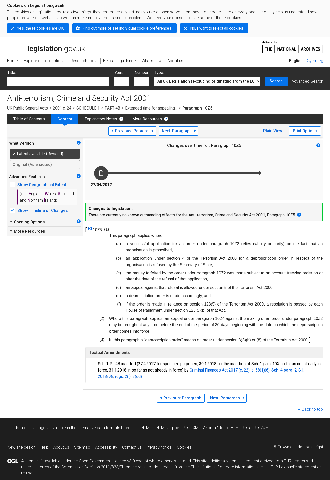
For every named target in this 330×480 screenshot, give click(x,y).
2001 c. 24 (62, 108)
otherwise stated (176, 461)
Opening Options (27, 221)
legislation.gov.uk (46, 47)
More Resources (147, 119)
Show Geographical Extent (41, 184)
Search (276, 81)
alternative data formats (98, 427)
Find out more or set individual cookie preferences (126, 28)
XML (197, 427)
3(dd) (137, 376)
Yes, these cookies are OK (40, 28)
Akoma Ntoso (215, 427)
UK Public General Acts (27, 108)
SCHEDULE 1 (88, 108)
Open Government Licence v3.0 (107, 461)
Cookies (184, 447)
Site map (82, 447)
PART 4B (112, 108)
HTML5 (147, 427)
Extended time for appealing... (151, 108)
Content (64, 119)
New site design (21, 447)
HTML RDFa (241, 427)
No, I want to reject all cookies (216, 28)
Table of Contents (29, 119)
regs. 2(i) (123, 376)
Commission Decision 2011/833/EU (93, 467)
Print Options (305, 130)
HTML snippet (168, 427)
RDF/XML (262, 427)
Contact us (131, 447)
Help (44, 447)
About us (61, 447)
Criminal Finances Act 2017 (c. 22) (220, 370)
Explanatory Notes (101, 119)
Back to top (312, 409)
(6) (267, 370)
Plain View (272, 130)
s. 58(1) (258, 370)
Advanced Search (307, 81)
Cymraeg (315, 60)
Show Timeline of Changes (42, 210)
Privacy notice (159, 447)
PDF (186, 427)
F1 (90, 228)
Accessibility (106, 447)
